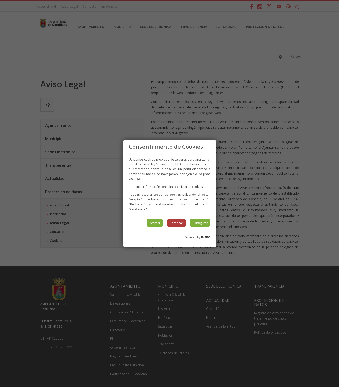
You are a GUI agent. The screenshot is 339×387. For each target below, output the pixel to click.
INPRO (205, 237)
